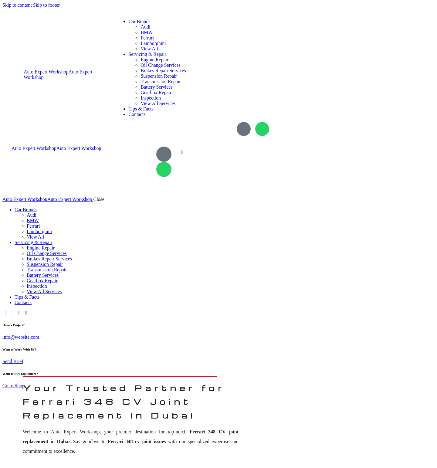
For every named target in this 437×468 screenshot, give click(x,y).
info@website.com (20, 337)
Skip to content (17, 5)
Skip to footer (46, 5)
